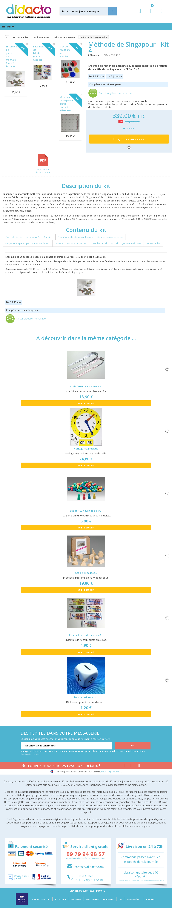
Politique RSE (60, 899)
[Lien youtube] (131, 765)
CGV (120, 899)
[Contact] (162, 13)
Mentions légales (134, 899)
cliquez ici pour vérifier (111, 771)
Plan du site (151, 899)
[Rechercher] (87, 11)
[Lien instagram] (139, 765)
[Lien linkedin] (146, 765)
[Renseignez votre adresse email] (66, 745)
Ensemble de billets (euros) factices (38, 53)
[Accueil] (6, 37)
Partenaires (76, 899)
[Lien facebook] (124, 765)
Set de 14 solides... (86, 573)
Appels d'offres (92, 899)
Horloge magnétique (86, 448)
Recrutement (108, 899)
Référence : (95, 55)
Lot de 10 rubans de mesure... (86, 386)
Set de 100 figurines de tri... (86, 510)
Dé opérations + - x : (86, 697)
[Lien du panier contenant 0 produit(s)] (150, 13)
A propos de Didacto (41, 899)
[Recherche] (112, 11)
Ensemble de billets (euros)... (86, 635)
